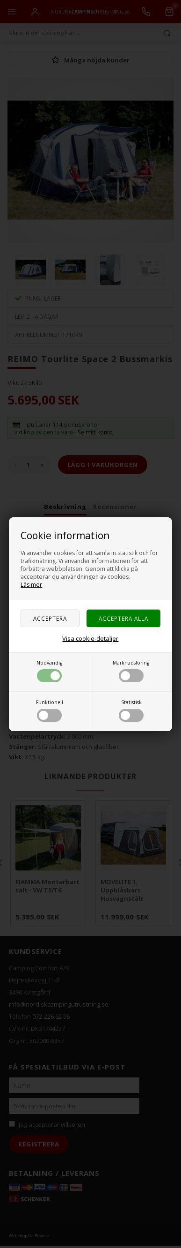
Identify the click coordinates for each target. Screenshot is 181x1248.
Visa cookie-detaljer (90, 638)
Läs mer (31, 585)
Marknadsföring (131, 670)
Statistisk (131, 710)
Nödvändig (49, 670)
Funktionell (49, 710)
